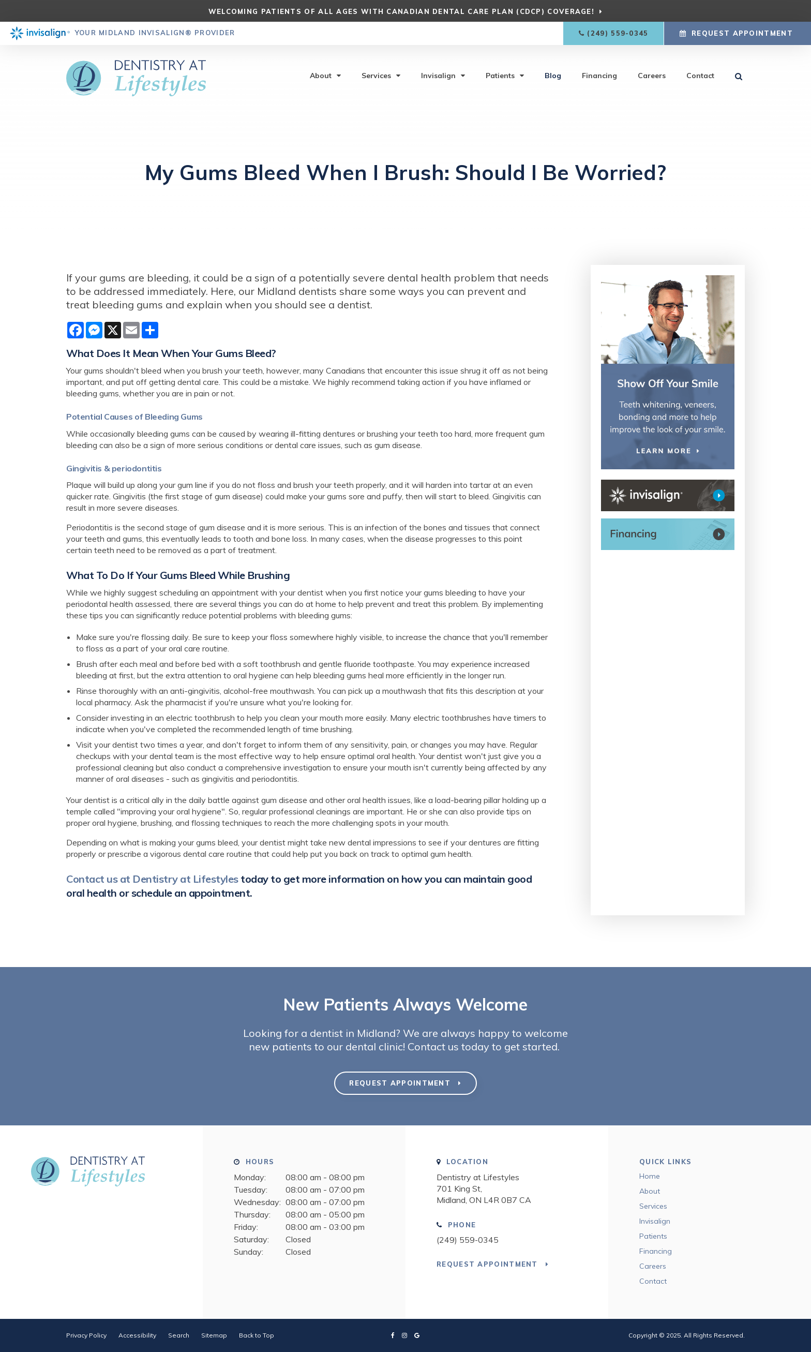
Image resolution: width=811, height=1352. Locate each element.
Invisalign (438, 76)
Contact (700, 76)
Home (649, 1176)
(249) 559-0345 (617, 33)
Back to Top (256, 1335)
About (321, 76)
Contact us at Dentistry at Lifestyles (152, 878)
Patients (500, 76)
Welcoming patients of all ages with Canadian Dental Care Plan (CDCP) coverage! (401, 11)
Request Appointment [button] (742, 33)
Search (178, 1335)
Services (376, 76)
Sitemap (214, 1335)
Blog (553, 76)
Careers (652, 76)
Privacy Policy (86, 1335)
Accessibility (137, 1335)
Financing (599, 76)
